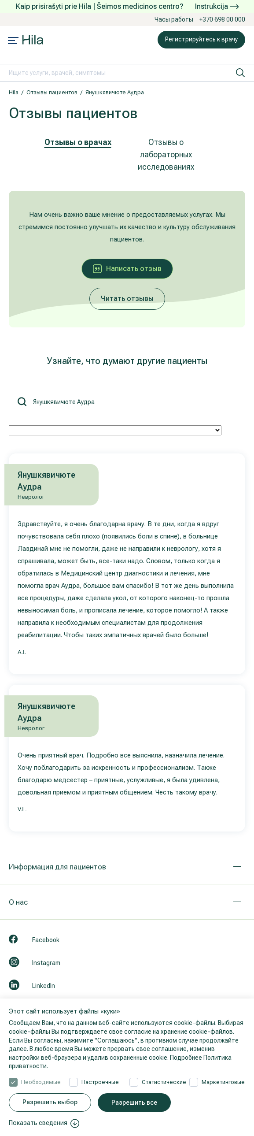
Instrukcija (217, 6)
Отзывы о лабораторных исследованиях (166, 154)
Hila (13, 92)
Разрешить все (134, 1102)
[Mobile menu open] (13, 41)
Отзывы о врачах (77, 142)
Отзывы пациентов (51, 92)
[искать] (240, 73)
